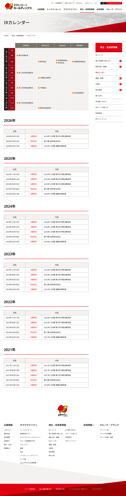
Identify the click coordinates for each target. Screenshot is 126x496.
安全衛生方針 (60, 489)
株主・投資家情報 (87, 9)
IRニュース (99, 55)
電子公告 (98, 96)
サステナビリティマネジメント (30, 437)
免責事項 (98, 113)
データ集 (23, 459)
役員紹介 (7, 441)
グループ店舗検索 (56, 3)
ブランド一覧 (104, 430)
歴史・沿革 (7, 445)
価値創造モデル (25, 434)
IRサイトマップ (100, 119)
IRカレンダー (100, 72)
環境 (21, 448)
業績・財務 (108, 78)
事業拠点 (7, 448)
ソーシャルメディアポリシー (78, 489)
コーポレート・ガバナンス (29, 455)
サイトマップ (96, 489)
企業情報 (40, 9)
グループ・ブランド (114, 9)
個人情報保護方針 (45, 489)
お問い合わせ (68, 3)
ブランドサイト (114, 3)
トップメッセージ (54, 9)
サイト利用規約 (30, 489)
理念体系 (7, 434)
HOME (6, 36)
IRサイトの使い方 (101, 107)
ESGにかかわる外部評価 (28, 463)
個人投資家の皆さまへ (108, 61)
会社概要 (7, 437)
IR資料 (108, 84)
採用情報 (100, 9)
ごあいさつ (7, 430)
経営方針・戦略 (108, 67)
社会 (21, 452)
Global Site (79, 3)
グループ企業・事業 (106, 437)
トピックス (23, 445)
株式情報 (108, 90)
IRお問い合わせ (100, 101)
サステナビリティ (70, 9)
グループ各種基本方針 (27, 441)
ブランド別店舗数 (106, 434)
